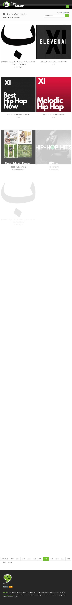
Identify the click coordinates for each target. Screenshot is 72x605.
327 (51, 559)
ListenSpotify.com (8, 595)
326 (45, 559)
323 (29, 559)
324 (34, 559)
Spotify (5, 592)
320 (12, 559)
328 (57, 559)
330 (68, 559)
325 (40, 559)
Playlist (66, 12)
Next (10, 562)
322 (23, 559)
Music (59, 12)
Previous (4, 559)
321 (17, 559)
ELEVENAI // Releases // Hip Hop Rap (54, 62)
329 (62, 559)
